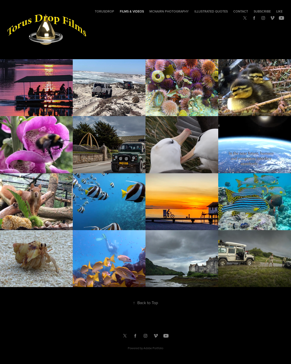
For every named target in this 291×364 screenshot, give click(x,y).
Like (279, 11)
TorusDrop (104, 11)
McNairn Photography (169, 11)
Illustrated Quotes (211, 11)
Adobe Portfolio (153, 348)
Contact (240, 11)
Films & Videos (132, 11)
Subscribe (262, 11)
